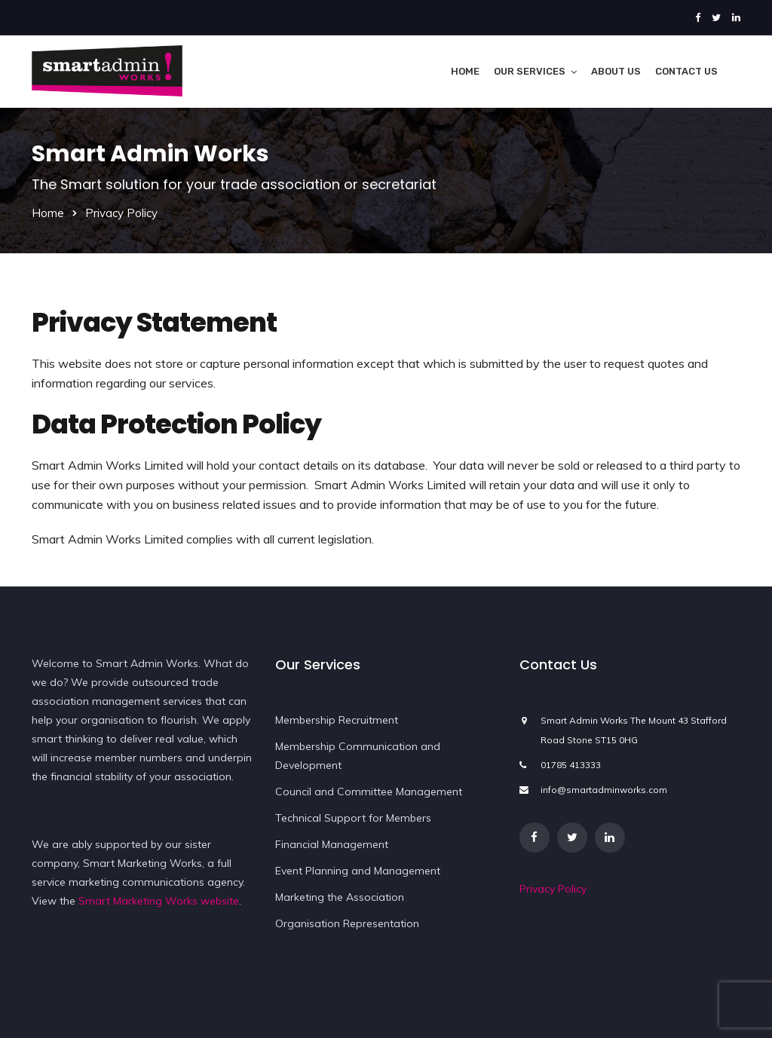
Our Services (529, 71)
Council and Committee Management (368, 791)
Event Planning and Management (357, 870)
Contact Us (686, 71)
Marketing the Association (339, 897)
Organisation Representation (347, 923)
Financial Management (331, 844)
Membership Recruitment (336, 720)
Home (465, 71)
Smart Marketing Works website (158, 901)
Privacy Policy (553, 889)
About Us (616, 71)
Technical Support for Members (353, 818)
